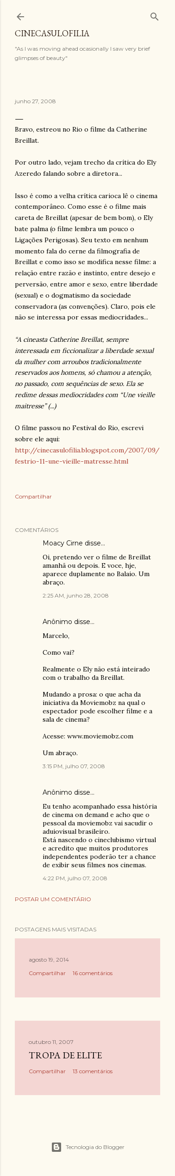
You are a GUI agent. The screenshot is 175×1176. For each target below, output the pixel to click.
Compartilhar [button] (33, 496)
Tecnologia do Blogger (88, 1147)
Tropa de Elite (65, 1055)
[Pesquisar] (154, 15)
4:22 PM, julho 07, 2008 (75, 878)
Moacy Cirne (63, 543)
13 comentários (92, 1071)
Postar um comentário (53, 899)
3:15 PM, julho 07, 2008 (74, 766)
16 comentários (92, 973)
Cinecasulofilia (52, 33)
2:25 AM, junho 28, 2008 (76, 595)
